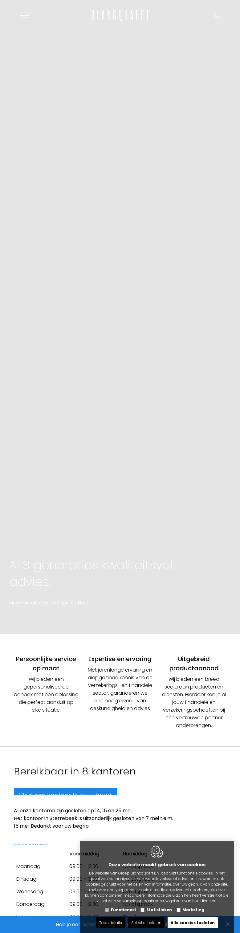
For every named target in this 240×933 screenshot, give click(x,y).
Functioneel (123, 904)
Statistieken (159, 904)
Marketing (193, 904)
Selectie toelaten (146, 916)
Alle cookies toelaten (193, 916)
